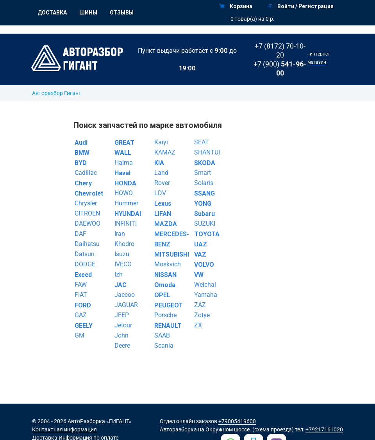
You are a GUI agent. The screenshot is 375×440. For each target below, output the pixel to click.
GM (79, 335)
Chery (83, 183)
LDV (160, 193)
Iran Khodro (124, 239)
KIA (159, 163)
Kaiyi (161, 142)
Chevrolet (89, 193)
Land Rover (162, 178)
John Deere (122, 340)
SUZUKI (204, 223)
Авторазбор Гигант (56, 93)
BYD (81, 163)
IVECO (123, 264)
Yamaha (205, 294)
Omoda (164, 285)
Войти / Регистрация (301, 6)
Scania (163, 345)
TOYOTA (207, 234)
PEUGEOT (168, 305)
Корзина (235, 6)
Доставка (52, 12)
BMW (82, 152)
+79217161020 (324, 429)
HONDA (125, 183)
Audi (81, 142)
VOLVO (204, 264)
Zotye (202, 315)
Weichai (205, 284)
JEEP (121, 315)
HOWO (123, 193)
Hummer (126, 203)
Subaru (204, 213)
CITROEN (87, 213)
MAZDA (165, 224)
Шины (88, 12)
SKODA (204, 163)
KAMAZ (164, 152)
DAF (80, 233)
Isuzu (121, 254)
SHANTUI (207, 152)
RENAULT (168, 325)
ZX (198, 325)
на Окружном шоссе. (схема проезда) (246, 429)
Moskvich (167, 264)
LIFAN (162, 213)
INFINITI (125, 223)
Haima (123, 162)
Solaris (203, 183)
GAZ (81, 315)
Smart (202, 172)
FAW (81, 284)
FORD (83, 305)
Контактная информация (64, 429)
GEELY (84, 325)
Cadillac (86, 172)
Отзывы (122, 12)
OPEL (162, 295)
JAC (120, 285)
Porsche (165, 315)
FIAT (81, 294)
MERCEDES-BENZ (169, 239)
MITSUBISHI (169, 254)
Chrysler (86, 203)
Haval (122, 173)
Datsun (85, 254)
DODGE (85, 264)
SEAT (201, 142)
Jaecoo (124, 294)
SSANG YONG (204, 198)
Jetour (123, 325)
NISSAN (165, 274)
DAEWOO (87, 223)
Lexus (162, 203)
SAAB (162, 335)
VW (199, 274)
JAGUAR (126, 305)
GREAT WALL (124, 147)
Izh (118, 274)
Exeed (83, 274)
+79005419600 (237, 421)
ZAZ (200, 305)
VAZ (200, 254)
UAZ (200, 244)
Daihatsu (87, 244)
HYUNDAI (127, 213)
